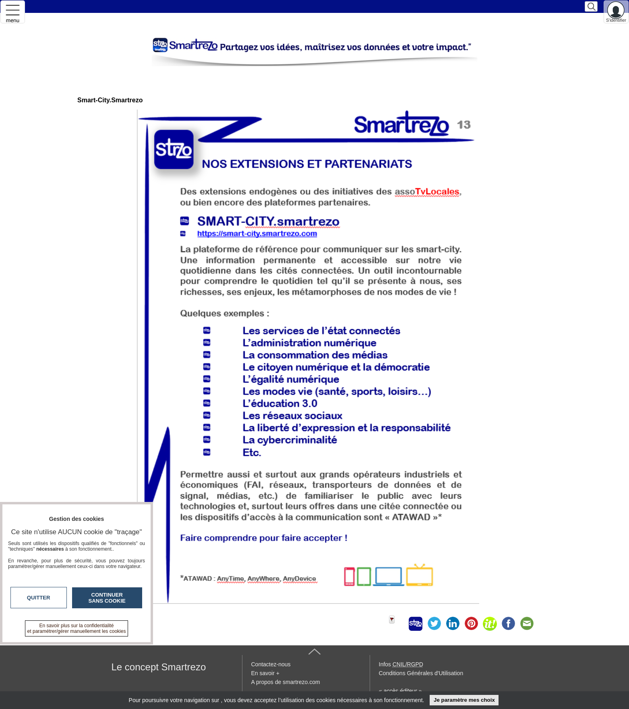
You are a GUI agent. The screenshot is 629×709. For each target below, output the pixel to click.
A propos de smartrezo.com (285, 682)
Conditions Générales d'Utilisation (421, 673)
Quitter (38, 598)
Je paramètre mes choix (464, 700)
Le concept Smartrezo (159, 666)
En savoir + (265, 673)
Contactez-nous (271, 664)
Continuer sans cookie (107, 598)
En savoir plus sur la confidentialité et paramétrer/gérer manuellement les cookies (76, 628)
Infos (401, 664)
